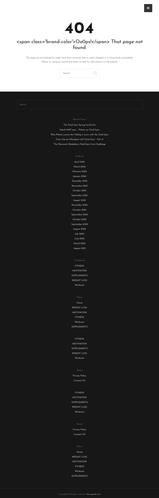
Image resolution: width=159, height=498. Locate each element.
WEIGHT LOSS (79, 280)
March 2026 (80, 167)
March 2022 (80, 243)
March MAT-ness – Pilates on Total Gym (79, 130)
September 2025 (79, 195)
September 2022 (79, 224)
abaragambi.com (93, 494)
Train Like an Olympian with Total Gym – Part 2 (79, 139)
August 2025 (79, 200)
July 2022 (79, 234)
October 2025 (79, 191)
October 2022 (79, 219)
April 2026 (79, 162)
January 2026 (79, 176)
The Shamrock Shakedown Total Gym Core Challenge (80, 144)
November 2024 (80, 205)
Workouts (79, 285)
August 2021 (79, 248)
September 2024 (79, 215)
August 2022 (79, 229)
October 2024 (79, 210)
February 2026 (79, 171)
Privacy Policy (79, 376)
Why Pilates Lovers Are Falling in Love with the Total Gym (79, 135)
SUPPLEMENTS (79, 276)
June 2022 (80, 239)
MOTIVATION (79, 271)
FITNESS (79, 266)
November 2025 (80, 186)
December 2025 (79, 181)
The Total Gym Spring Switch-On (79, 125)
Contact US (79, 381)
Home (80, 303)
